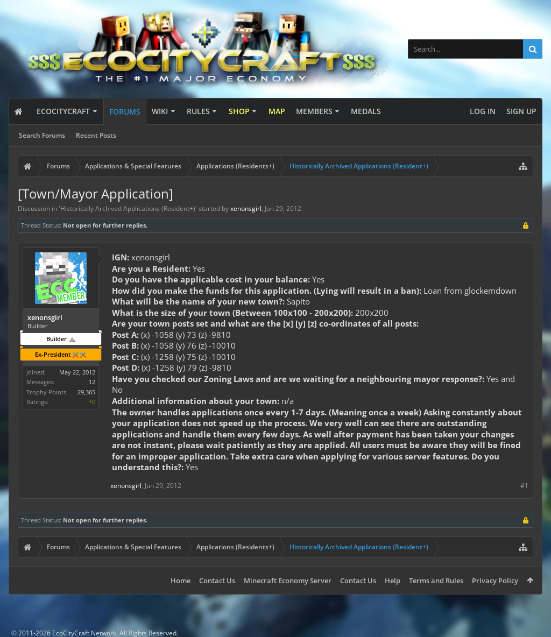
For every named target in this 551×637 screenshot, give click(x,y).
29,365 (86, 392)
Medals (366, 111)
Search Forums (42, 135)
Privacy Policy (495, 580)
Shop (239, 111)
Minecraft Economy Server (287, 580)
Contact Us (217, 580)
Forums (124, 112)
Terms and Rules (436, 580)
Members (314, 111)
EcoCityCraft (63, 111)
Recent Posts (96, 135)
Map (277, 111)
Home (180, 580)
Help (392, 580)
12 (92, 382)
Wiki (160, 111)
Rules (198, 111)
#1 (524, 486)
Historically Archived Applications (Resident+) (127, 208)
